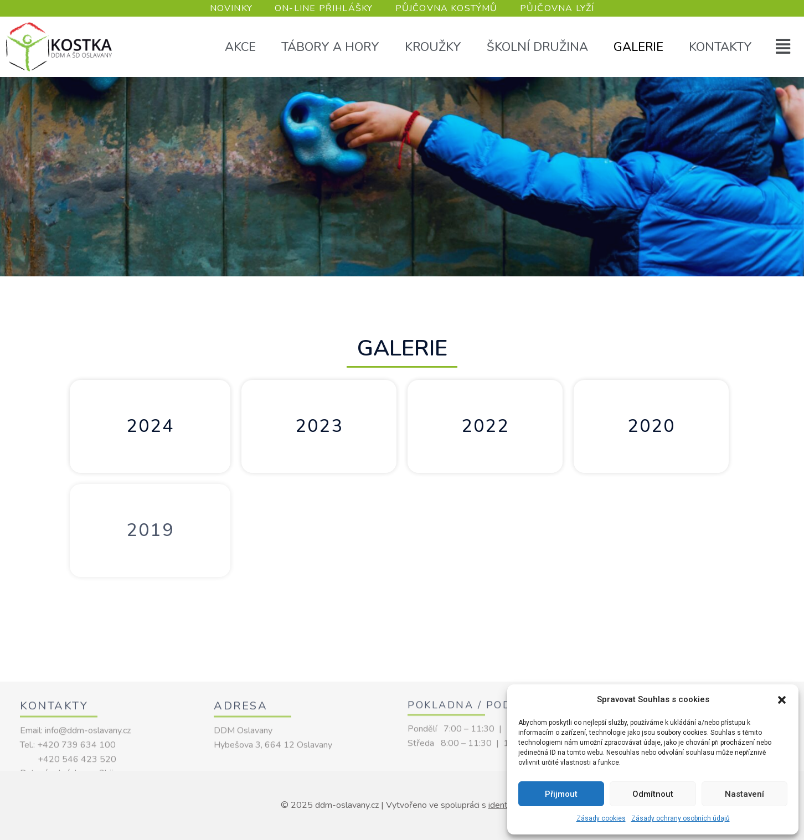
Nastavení (744, 794)
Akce (240, 47)
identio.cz (506, 805)
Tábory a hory (330, 47)
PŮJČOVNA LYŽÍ (557, 8)
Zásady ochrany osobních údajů (680, 818)
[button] (781, 699)
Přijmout (561, 794)
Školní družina (537, 47)
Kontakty (720, 47)
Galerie (638, 47)
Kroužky (433, 47)
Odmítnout (652, 794)
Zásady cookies (601, 818)
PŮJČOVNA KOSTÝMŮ (446, 8)
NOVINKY (231, 8)
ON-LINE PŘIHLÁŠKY (324, 8)
